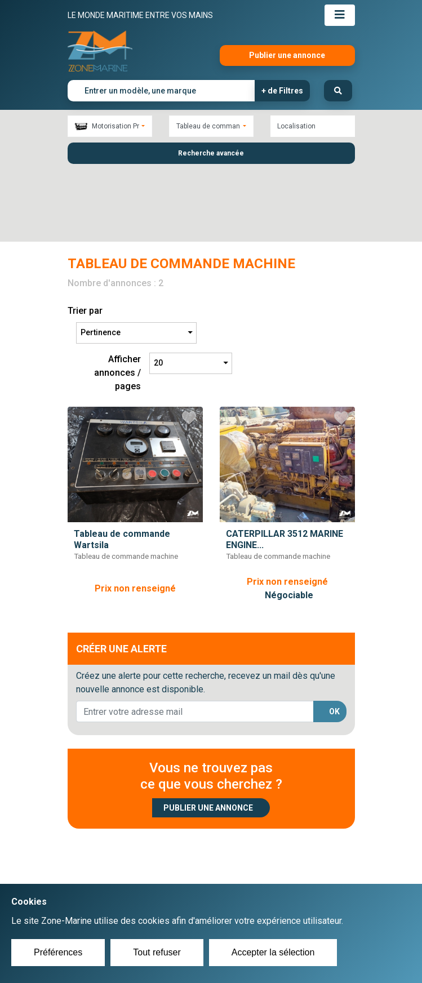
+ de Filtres (282, 90)
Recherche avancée (211, 153)
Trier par (85, 238)
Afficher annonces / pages (117, 300)
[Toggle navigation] (340, 15)
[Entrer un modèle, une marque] (161, 90)
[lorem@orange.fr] (195, 640)
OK (334, 639)
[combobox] (110, 126)
